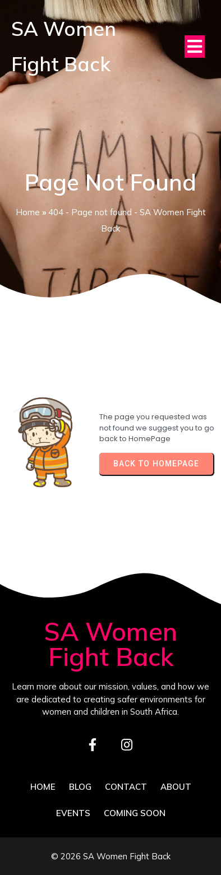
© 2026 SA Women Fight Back (111, 856)
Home (28, 212)
